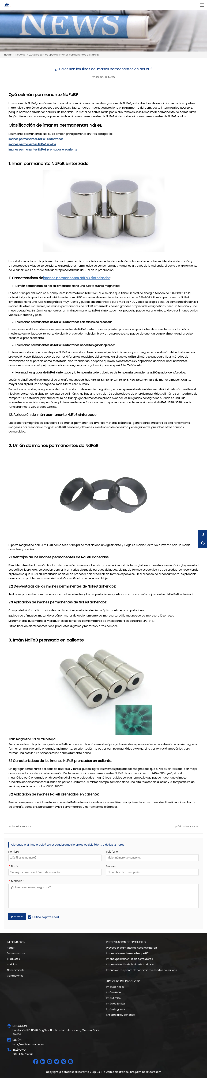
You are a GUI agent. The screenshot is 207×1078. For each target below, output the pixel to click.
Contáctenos (15, 975)
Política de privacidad (45, 917)
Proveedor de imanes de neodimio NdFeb (131, 947)
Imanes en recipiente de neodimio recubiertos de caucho (141, 970)
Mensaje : (16, 881)
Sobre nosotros (16, 953)
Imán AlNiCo (113, 992)
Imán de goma (115, 1009)
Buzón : (14, 866)
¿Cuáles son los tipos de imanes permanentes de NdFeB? (64, 54)
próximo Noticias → (186, 826)
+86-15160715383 (23, 1054)
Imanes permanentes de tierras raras (129, 959)
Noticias (20, 54)
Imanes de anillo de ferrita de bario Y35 (130, 964)
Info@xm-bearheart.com (28, 1044)
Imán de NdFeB (115, 987)
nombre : (14, 852)
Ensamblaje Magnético (120, 1015)
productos (13, 959)
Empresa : (112, 866)
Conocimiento (16, 970)
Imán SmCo (113, 998)
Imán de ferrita (115, 1003)
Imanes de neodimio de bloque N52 (128, 953)
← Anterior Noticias (20, 826)
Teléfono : (112, 852)
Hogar (8, 54)
